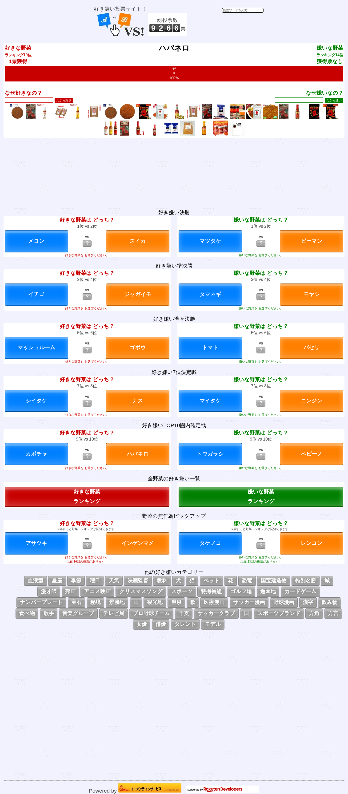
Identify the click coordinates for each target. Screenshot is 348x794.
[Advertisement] (226, 24)
